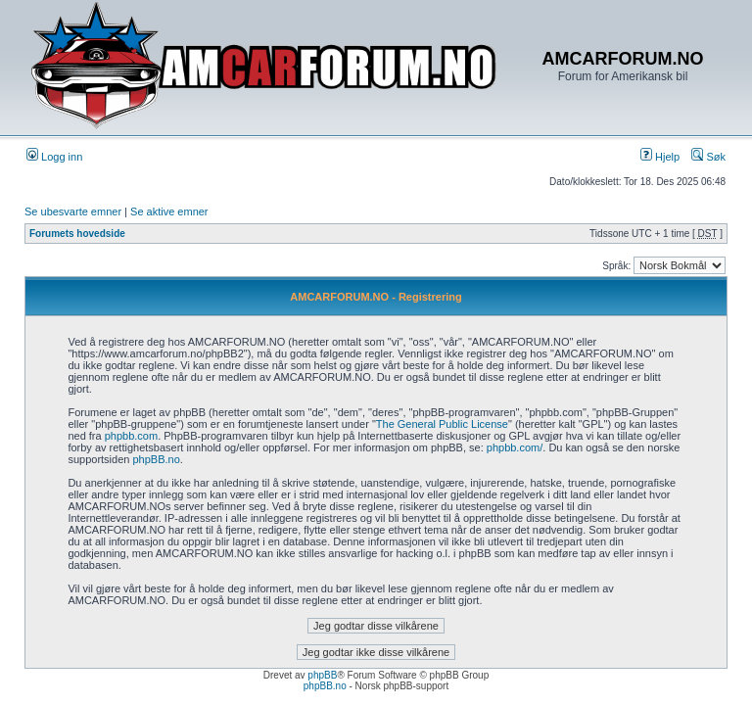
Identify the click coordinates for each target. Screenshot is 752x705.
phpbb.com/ (514, 447)
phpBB (322, 675)
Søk (708, 157)
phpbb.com (131, 436)
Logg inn (54, 157)
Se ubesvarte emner (72, 211)
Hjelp (660, 157)
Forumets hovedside (77, 233)
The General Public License (442, 424)
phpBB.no (155, 459)
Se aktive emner (169, 211)
